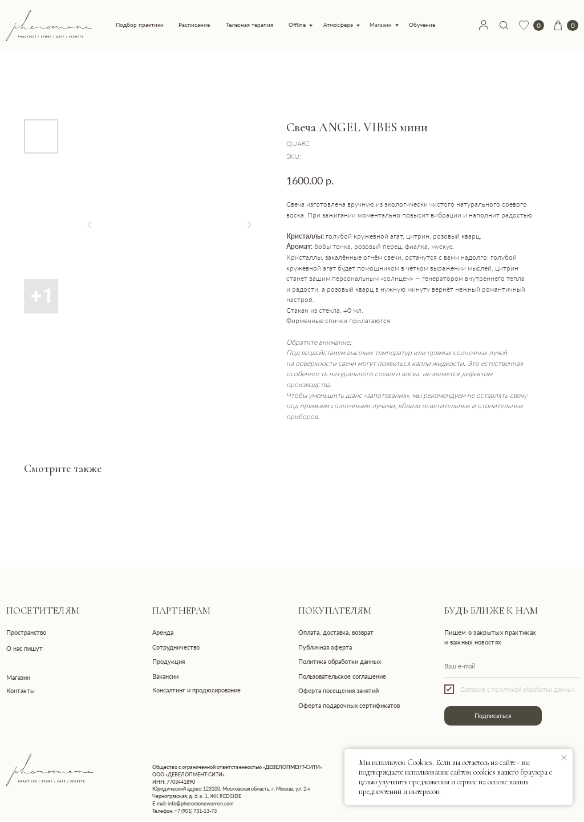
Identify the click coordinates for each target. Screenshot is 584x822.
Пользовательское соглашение (342, 676)
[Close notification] (564, 757)
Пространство (26, 632)
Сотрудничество (176, 647)
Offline (297, 25)
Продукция (168, 661)
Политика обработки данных (339, 661)
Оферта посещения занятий (338, 690)
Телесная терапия (249, 25)
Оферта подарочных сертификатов (349, 705)
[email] (511, 666)
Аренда (162, 632)
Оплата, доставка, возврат (336, 632)
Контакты (20, 690)
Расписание (194, 25)
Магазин (381, 25)
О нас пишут (24, 648)
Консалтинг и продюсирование (196, 690)
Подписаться (492, 715)
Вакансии (165, 676)
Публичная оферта (325, 647)
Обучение (422, 25)
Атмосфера (338, 25)
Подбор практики (140, 25)
